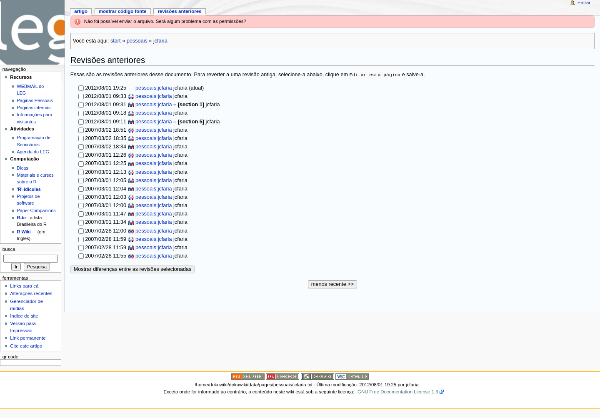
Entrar (584, 2)
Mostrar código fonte (123, 11)
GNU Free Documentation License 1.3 (398, 391)
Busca (8, 249)
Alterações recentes (31, 293)
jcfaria (160, 41)
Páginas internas (34, 107)
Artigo (81, 11)
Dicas (22, 167)
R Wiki (24, 231)
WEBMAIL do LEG (30, 89)
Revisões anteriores (179, 11)
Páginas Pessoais (35, 100)
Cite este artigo (26, 345)
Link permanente (27, 337)
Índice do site (24, 315)
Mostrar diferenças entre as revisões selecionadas (133, 269)
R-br (21, 217)
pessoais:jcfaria (153, 88)
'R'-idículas (29, 189)
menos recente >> (332, 284)
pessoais (137, 41)
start (115, 41)
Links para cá (24, 285)
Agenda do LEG (33, 151)
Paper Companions (36, 210)
